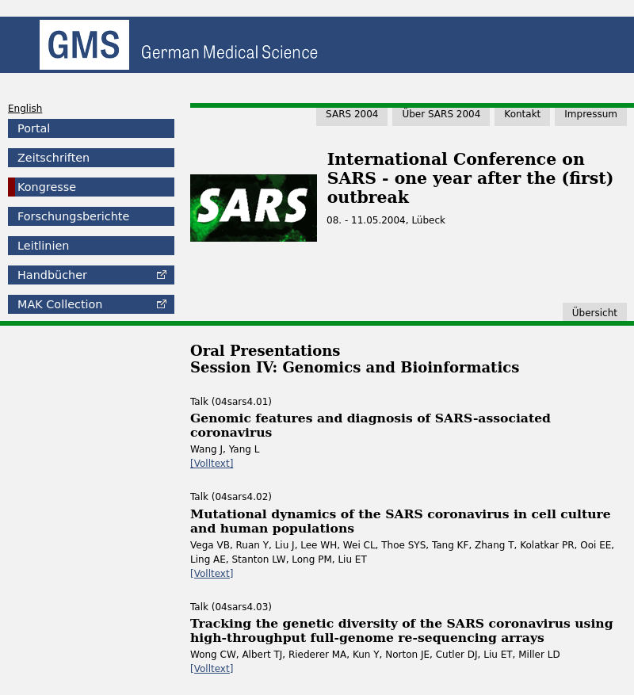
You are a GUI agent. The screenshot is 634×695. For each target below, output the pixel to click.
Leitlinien (43, 245)
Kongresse (46, 187)
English (25, 108)
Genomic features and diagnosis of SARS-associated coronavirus (370, 425)
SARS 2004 (352, 114)
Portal (33, 128)
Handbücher (52, 275)
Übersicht (594, 313)
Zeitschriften (53, 157)
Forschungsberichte (73, 216)
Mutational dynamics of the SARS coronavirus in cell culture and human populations (400, 521)
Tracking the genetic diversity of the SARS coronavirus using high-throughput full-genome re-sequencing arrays (401, 630)
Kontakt (522, 114)
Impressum (590, 114)
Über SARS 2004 (441, 114)
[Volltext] (211, 463)
